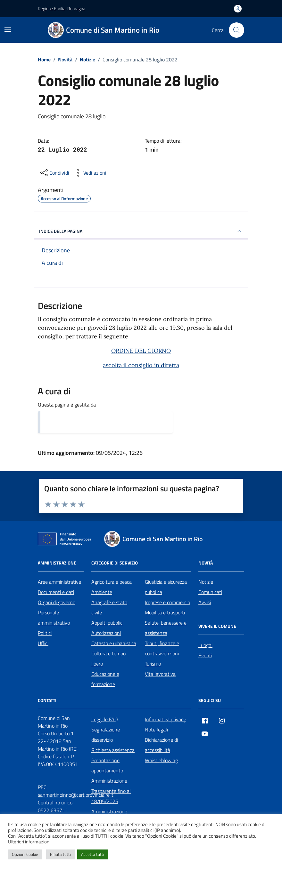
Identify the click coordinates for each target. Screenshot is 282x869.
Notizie (205, 582)
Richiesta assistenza (113, 750)
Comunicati (210, 592)
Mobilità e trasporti (165, 612)
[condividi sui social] (54, 173)
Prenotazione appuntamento (107, 765)
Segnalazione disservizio (105, 735)
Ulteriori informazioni (29, 842)
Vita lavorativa (160, 674)
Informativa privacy (165, 719)
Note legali (156, 729)
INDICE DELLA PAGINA (141, 231)
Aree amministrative (59, 582)
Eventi (205, 655)
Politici (45, 633)
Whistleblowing (161, 760)
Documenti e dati (56, 592)
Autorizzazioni (106, 633)
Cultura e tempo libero (108, 659)
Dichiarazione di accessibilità (161, 745)
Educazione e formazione (105, 679)
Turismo (153, 664)
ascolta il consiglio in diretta (141, 365)
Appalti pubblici (107, 623)
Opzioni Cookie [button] (25, 854)
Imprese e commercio (167, 602)
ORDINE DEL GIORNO (141, 350)
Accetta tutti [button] (92, 854)
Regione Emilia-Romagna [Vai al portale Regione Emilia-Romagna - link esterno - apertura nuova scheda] (61, 8)
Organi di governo (56, 602)
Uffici (43, 643)
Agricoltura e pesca (111, 582)
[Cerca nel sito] (236, 30)
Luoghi (205, 645)
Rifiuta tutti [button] (60, 854)
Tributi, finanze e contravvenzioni (162, 648)
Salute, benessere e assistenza (166, 628)
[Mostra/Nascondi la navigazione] (8, 29)
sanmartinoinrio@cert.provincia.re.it (75, 795)
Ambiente (101, 592)
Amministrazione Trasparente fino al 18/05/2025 (111, 791)
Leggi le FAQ (104, 719)
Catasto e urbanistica (113, 643)
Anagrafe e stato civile (109, 607)
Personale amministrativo (54, 618)
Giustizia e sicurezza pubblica (166, 587)
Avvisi (204, 602)
